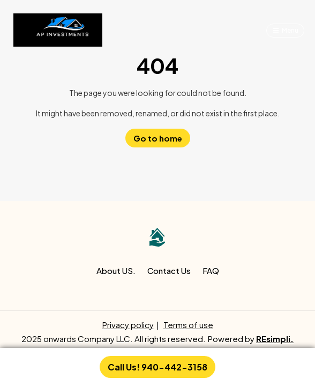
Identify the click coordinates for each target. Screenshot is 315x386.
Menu (290, 30)
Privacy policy (128, 325)
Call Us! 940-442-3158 (157, 367)
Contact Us (169, 271)
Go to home (157, 138)
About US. (116, 271)
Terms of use (188, 325)
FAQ (210, 271)
